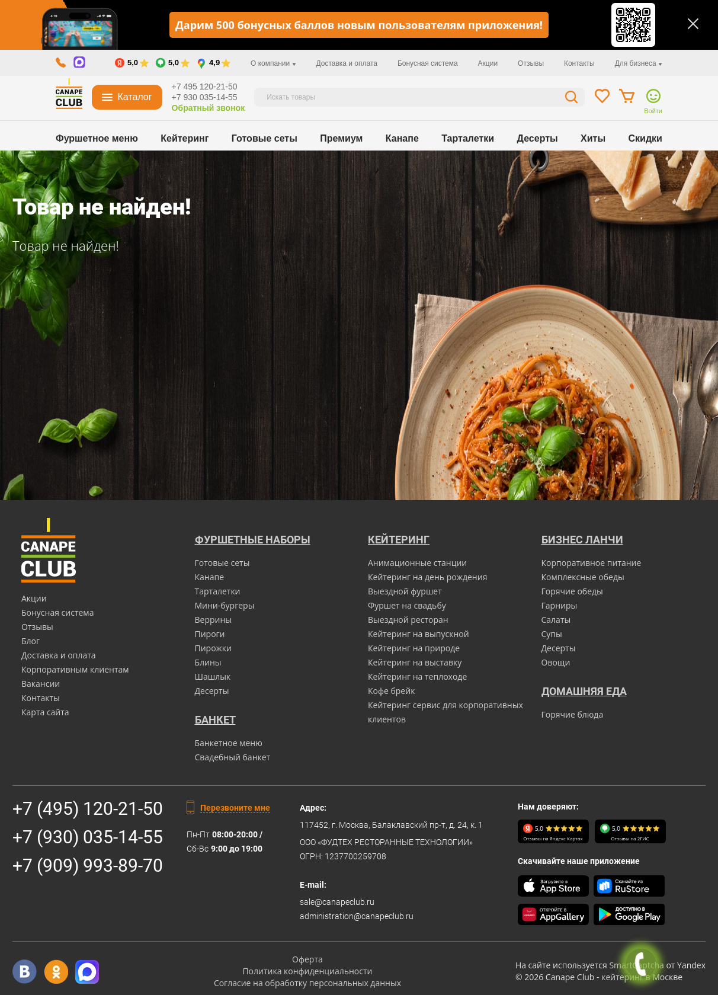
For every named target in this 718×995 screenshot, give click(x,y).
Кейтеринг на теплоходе (417, 676)
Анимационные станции (417, 562)
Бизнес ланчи (582, 539)
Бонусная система (428, 63)
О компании (273, 63)
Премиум (341, 138)
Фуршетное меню (97, 138)
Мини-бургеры (225, 605)
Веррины (213, 619)
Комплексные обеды (582, 577)
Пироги (210, 633)
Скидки (645, 138)
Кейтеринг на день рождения (427, 577)
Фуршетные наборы (252, 539)
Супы (551, 633)
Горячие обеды (572, 591)
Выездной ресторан (408, 619)
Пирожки (213, 648)
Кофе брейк (391, 690)
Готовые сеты (264, 138)
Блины (208, 662)
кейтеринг (622, 977)
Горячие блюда (572, 714)
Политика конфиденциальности (307, 971)
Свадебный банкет (233, 757)
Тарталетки (467, 138)
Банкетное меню (228, 742)
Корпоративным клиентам (75, 669)
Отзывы (531, 63)
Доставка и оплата (346, 63)
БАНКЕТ (215, 720)
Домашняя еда (584, 691)
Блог (30, 641)
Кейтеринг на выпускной (418, 633)
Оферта (307, 959)
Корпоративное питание (591, 562)
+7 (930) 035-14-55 (87, 837)
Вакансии (40, 683)
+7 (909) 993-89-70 (87, 865)
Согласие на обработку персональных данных (307, 982)
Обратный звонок (208, 108)
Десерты (537, 138)
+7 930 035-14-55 (205, 97)
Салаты (556, 619)
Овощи (555, 662)
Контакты (579, 63)
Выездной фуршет (405, 591)
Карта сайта (45, 712)
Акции (488, 63)
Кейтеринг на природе (414, 648)
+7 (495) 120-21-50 (87, 808)
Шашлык (213, 676)
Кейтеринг (185, 138)
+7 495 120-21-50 (205, 86)
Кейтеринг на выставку (414, 662)
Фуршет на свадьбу (407, 605)
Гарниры (559, 605)
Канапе (402, 138)
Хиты (593, 138)
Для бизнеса (638, 63)
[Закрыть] (693, 24)
